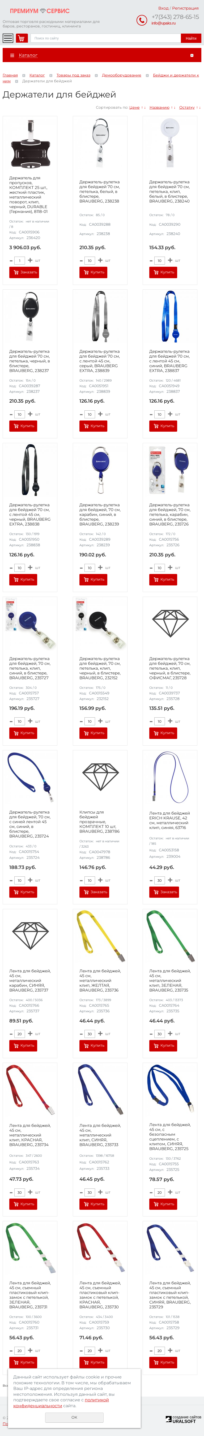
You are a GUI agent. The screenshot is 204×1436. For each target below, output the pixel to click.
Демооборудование (121, 75)
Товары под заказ (73, 75)
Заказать (28, 272)
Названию (159, 107)
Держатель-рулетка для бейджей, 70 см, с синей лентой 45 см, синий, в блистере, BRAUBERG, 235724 (29, 824)
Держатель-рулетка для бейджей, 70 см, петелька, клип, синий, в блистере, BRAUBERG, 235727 (29, 668)
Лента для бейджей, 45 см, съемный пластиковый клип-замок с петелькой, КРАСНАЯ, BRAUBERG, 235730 (100, 1295)
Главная (10, 75)
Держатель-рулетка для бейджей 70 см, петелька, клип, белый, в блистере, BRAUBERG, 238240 (169, 192)
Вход (163, 8)
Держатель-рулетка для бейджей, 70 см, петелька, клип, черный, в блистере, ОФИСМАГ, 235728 (169, 668)
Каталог (37, 75)
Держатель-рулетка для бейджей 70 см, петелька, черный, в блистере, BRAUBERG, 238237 (29, 361)
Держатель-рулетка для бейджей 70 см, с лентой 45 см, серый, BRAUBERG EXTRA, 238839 (99, 361)
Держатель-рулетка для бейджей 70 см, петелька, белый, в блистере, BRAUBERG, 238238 (99, 192)
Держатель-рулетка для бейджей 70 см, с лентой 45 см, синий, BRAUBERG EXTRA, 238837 (169, 361)
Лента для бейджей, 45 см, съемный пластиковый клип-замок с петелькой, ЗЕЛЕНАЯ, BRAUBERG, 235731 (30, 1295)
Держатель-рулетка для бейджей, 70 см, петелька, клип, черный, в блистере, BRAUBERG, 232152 (100, 668)
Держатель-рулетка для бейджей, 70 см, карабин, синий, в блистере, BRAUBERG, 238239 (100, 515)
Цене (134, 107)
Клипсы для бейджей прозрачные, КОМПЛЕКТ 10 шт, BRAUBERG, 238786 (99, 822)
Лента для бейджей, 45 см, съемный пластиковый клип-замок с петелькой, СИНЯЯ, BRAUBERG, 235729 (170, 1295)
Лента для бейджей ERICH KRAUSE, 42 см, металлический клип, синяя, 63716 (169, 820)
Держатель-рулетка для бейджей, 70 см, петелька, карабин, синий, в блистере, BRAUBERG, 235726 (169, 515)
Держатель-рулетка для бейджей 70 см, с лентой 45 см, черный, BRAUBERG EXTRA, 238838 (30, 515)
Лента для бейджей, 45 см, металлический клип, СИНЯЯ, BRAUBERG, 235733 (100, 1135)
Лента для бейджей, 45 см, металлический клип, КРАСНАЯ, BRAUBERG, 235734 (30, 1135)
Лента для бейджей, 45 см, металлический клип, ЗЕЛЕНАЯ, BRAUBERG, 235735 (170, 981)
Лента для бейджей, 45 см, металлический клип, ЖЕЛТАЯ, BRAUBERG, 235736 (100, 981)
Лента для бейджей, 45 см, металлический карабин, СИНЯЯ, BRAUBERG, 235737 (30, 981)
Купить (97, 272)
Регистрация (185, 8)
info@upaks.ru (164, 23)
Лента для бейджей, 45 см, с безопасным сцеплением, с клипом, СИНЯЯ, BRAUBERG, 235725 (170, 1136)
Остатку (187, 107)
